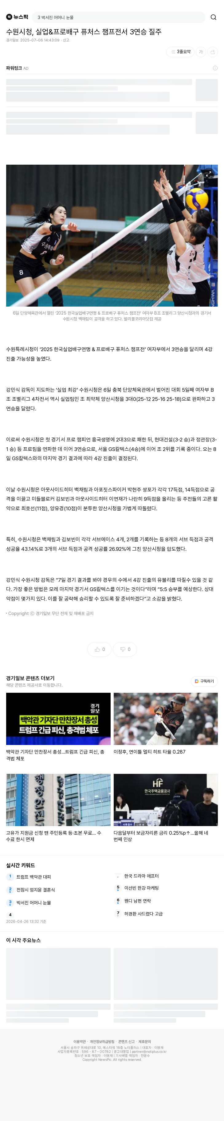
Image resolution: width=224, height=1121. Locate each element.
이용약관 (79, 1042)
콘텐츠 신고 (126, 1042)
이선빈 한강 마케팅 (141, 888)
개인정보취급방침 (102, 1042)
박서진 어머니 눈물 (34, 903)
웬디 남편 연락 (137, 901)
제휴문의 (145, 1042)
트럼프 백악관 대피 (34, 877)
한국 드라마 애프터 (141, 876)
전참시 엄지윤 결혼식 (36, 890)
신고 (66, 40)
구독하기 (204, 681)
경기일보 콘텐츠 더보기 (30, 678)
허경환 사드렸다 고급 (143, 914)
